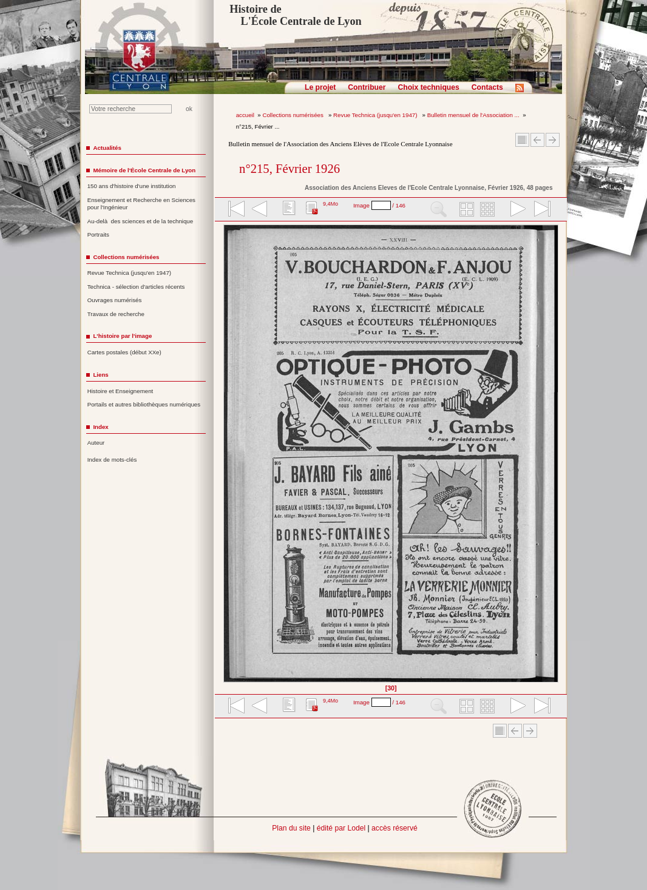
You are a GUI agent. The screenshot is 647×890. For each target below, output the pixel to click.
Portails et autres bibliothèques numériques (143, 404)
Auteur (96, 442)
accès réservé (394, 828)
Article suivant (553, 140)
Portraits (98, 234)
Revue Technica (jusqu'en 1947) (376, 115)
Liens (100, 374)
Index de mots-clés (112, 459)
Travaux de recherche (115, 314)
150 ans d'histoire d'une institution (131, 186)
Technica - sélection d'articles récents (136, 286)
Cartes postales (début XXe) (124, 352)
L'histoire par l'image (122, 335)
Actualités (107, 147)
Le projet (320, 87)
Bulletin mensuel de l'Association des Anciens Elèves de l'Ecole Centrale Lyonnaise (340, 143)
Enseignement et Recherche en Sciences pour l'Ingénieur (141, 204)
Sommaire (522, 140)
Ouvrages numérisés (114, 300)
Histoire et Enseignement (120, 391)
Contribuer (366, 87)
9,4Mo (330, 204)
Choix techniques (428, 87)
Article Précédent (537, 140)
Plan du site (291, 828)
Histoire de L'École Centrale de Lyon (295, 15)
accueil (245, 115)
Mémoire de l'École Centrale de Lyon (144, 170)
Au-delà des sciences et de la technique (140, 221)
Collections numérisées (293, 115)
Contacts (487, 87)
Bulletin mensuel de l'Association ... (473, 115)
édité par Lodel (341, 828)
